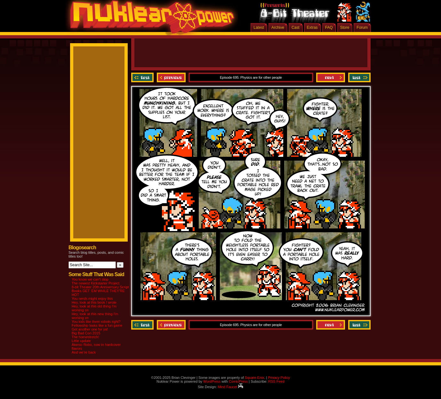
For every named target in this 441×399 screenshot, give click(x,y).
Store (344, 27)
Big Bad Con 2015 (86, 333)
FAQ (329, 27)
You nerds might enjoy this (92, 298)
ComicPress (238, 381)
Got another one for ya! (90, 329)
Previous (171, 77)
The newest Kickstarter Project (95, 283)
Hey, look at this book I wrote (94, 302)
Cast (296, 27)
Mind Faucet (230, 387)
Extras (312, 27)
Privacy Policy (279, 377)
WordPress (211, 381)
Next (331, 77)
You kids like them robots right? (96, 321)
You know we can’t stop (90, 279)
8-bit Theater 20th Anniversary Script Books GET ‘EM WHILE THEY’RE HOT (100, 291)
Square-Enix (254, 377)
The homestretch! (85, 337)
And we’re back (84, 352)
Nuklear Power (150, 19)
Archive (277, 27)
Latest (258, 27)
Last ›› (359, 77)
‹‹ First (143, 77)
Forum (362, 27)
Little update (81, 341)
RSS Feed (276, 381)
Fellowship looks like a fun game (97, 325)
